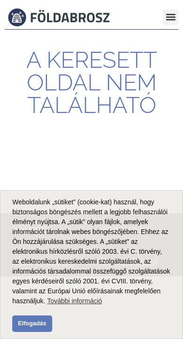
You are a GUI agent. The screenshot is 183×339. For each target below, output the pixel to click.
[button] (170, 17)
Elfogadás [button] (32, 323)
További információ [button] (74, 301)
